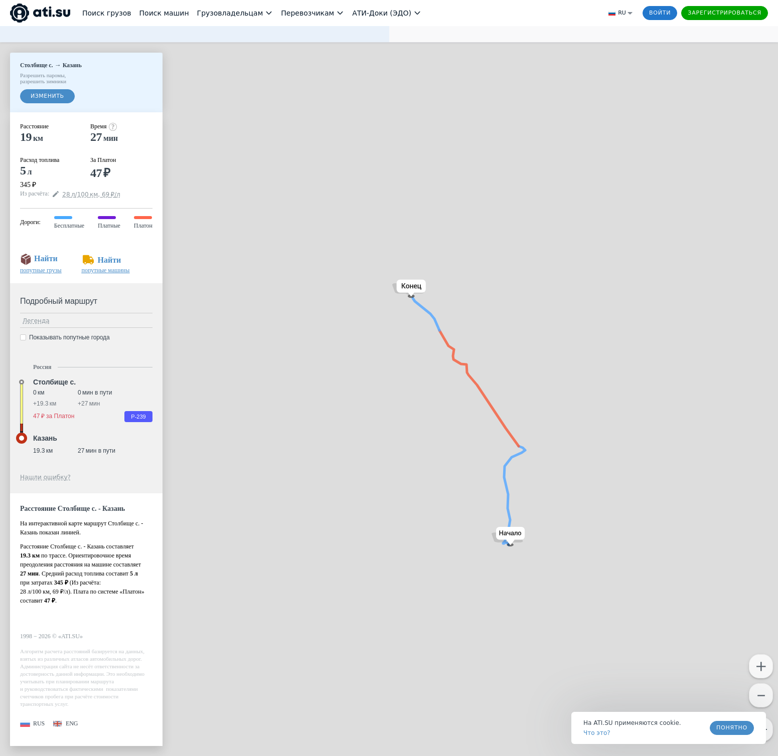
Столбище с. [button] (54, 382)
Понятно (731, 727)
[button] (508, 536)
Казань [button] (45, 438)
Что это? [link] (596, 732)
